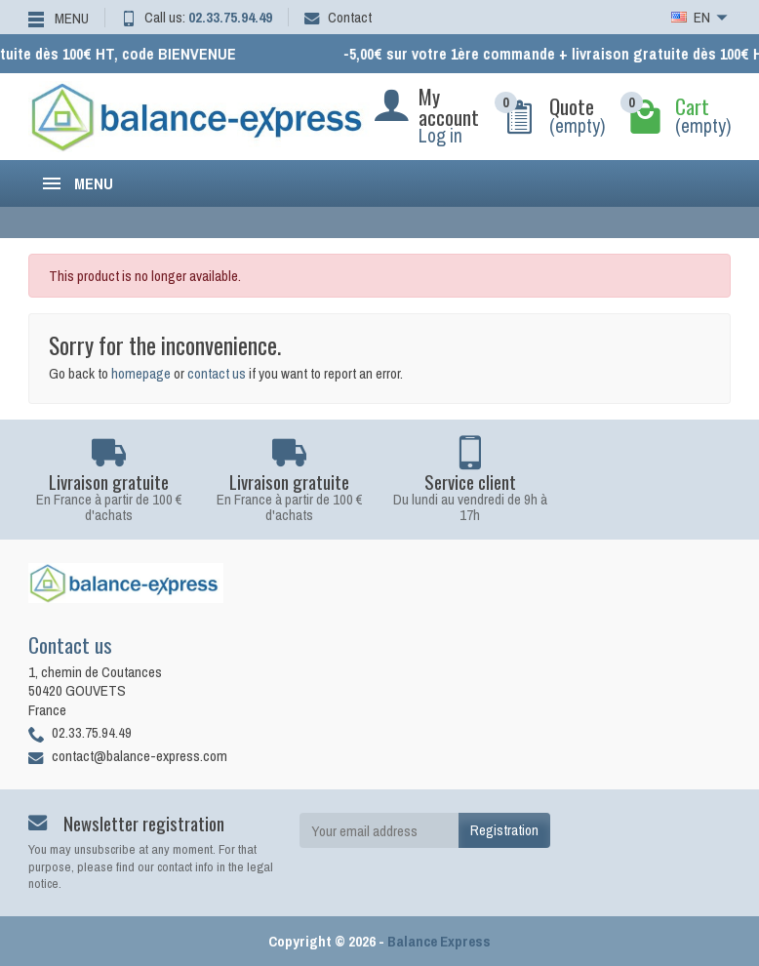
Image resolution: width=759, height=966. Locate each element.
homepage (141, 373)
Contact (338, 17)
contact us (216, 373)
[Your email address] (379, 830)
